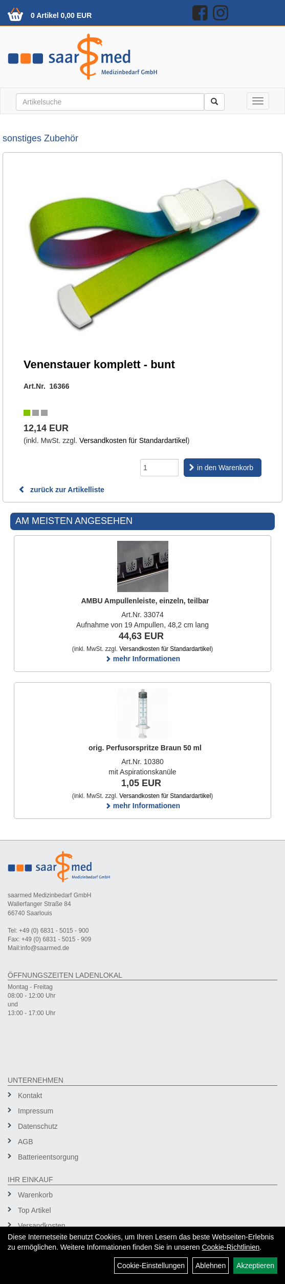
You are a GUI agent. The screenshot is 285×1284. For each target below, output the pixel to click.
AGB (25, 1142)
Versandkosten (41, 1226)
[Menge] (159, 467)
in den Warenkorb (225, 468)
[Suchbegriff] (110, 102)
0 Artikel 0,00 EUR (61, 15)
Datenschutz (38, 1126)
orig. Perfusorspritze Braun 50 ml (145, 748)
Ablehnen (210, 1265)
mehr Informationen (142, 659)
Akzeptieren (255, 1265)
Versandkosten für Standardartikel (133, 440)
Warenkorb (35, 1195)
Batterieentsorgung (48, 1157)
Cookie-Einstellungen (151, 1265)
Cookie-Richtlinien (231, 1247)
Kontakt (30, 1095)
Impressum (35, 1111)
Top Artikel (34, 1210)
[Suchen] (214, 102)
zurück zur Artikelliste (61, 490)
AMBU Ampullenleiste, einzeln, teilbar (145, 601)
